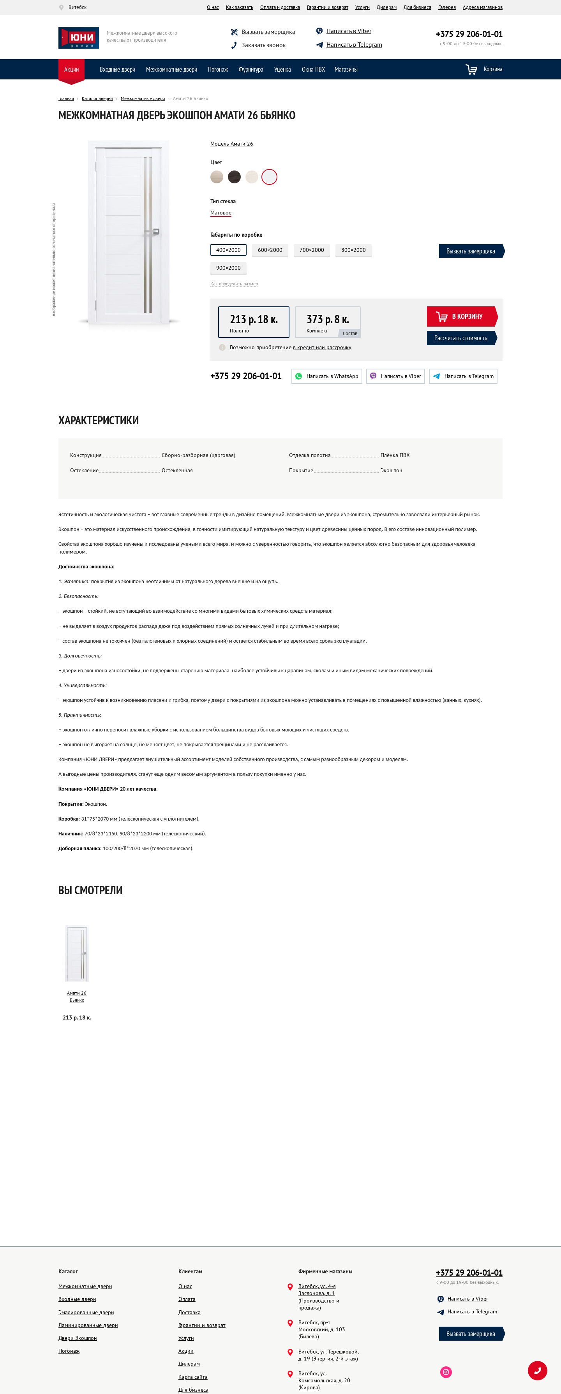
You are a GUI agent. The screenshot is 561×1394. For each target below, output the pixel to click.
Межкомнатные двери (171, 69)
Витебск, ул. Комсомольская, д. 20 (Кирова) (324, 1380)
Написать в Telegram (354, 44)
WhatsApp (326, 376)
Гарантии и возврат (327, 7)
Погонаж (218, 69)
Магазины (346, 69)
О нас (213, 7)
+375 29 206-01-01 (469, 34)
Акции (71, 69)
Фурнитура (251, 69)
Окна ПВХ (313, 69)
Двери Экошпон (77, 1337)
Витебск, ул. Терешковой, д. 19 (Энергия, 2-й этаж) (328, 1355)
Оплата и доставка (280, 7)
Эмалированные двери (86, 1312)
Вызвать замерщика (268, 31)
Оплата (187, 1299)
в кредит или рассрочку (322, 347)
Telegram (463, 376)
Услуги (362, 7)
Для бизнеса (417, 7)
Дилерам (387, 7)
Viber (395, 376)
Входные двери (117, 69)
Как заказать (239, 7)
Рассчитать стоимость (460, 337)
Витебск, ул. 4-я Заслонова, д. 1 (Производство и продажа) (318, 1297)
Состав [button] (350, 333)
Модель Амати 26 (231, 143)
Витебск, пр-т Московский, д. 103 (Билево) (321, 1329)
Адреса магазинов (483, 7)
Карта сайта (193, 1376)
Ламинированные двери (88, 1325)
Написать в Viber (348, 31)
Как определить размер (234, 284)
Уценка (282, 69)
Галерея (447, 7)
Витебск (77, 7)
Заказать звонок (264, 45)
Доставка (189, 1312)
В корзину (459, 317)
